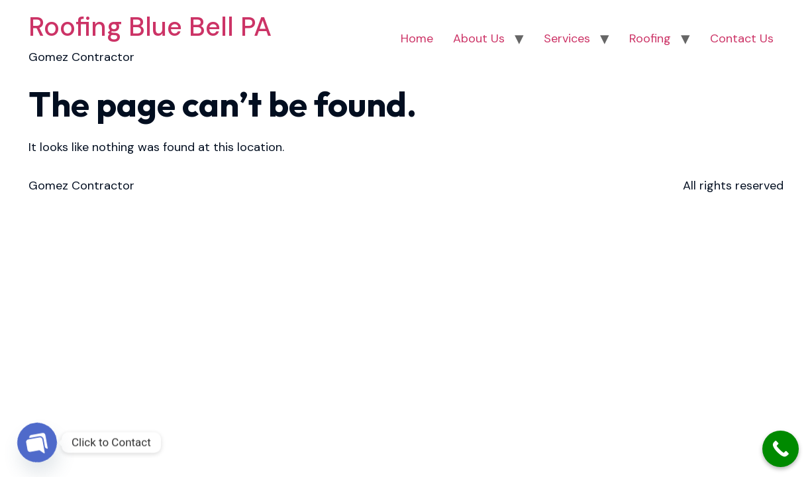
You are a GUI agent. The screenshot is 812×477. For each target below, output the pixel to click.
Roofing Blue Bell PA (150, 26)
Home (417, 38)
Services (567, 38)
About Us (479, 38)
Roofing (650, 38)
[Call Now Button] (780, 449)
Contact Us (742, 38)
